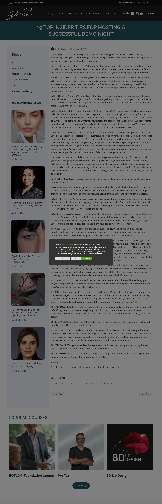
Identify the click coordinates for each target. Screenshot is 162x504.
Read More (71, 249)
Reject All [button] (76, 258)
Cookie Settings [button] (62, 258)
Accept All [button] (86, 258)
